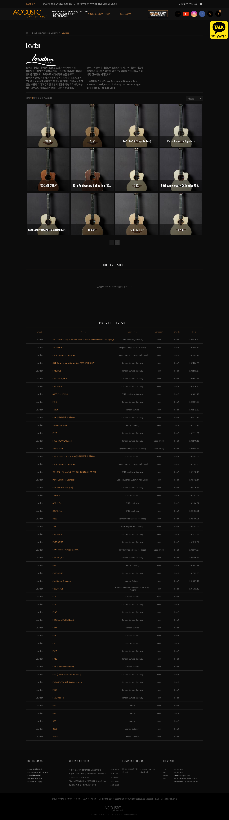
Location (34, 781)
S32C (55, 526)
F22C (55, 433)
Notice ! (31, 4)
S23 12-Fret (57, 503)
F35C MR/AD (63, 487)
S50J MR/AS (58, 347)
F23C (55, 604)
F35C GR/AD (58, 542)
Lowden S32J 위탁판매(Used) (66, 550)
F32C (55, 651)
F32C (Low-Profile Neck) (63, 667)
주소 (164, 778)
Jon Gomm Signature (62, 581)
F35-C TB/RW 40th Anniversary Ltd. (68, 682)
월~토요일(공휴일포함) (130, 769)
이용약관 (77, 799)
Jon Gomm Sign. (60, 425)
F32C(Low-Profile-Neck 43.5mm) (67, 674)
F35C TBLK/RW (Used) (62, 441)
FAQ (34, 778)
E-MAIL (166, 775)
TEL (164, 769)
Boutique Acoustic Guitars (98, 14)
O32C (55, 729)
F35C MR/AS (58, 558)
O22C (55, 565)
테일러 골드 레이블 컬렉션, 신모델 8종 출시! (86, 770)
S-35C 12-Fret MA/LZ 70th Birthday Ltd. (74, 472)
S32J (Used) (58, 449)
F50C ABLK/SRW (74, 363)
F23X (55, 628)
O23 (54, 713)
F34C (64, 417)
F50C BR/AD (58, 386)
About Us (34, 769)
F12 (54, 596)
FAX (164, 772)
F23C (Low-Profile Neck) (63, 620)
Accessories (125, 14)
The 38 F (56, 410)
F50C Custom (58, 698)
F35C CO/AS (58, 573)
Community (154, 14)
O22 (54, 705)
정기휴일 (125, 772)
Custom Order (37, 772)
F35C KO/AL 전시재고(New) (74, 456)
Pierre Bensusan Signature (64, 355)
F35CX (55, 690)
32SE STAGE (58, 589)
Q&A (34, 775)
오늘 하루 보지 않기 (188, 3)
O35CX (55, 737)
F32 (54, 643)
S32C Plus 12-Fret (60, 394)
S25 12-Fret (57, 511)
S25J (55, 519)
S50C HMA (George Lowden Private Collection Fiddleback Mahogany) (83, 340)
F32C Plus (57, 371)
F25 (54, 635)
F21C (55, 402)
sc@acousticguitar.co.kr (183, 775)
